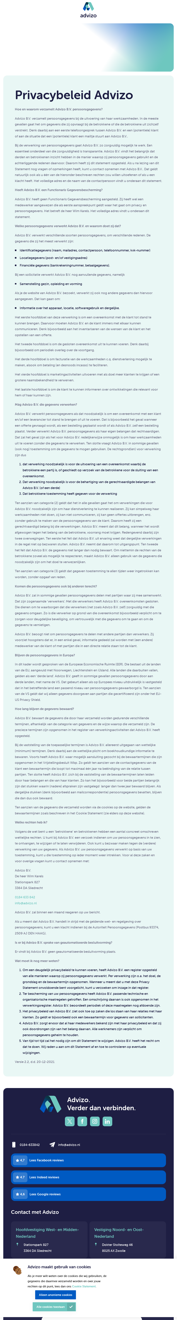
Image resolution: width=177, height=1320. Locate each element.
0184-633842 (30, 1145)
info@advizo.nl (26, 903)
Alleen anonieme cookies (55, 1295)
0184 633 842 (25, 897)
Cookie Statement (84, 1286)
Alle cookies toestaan (51, 1307)
